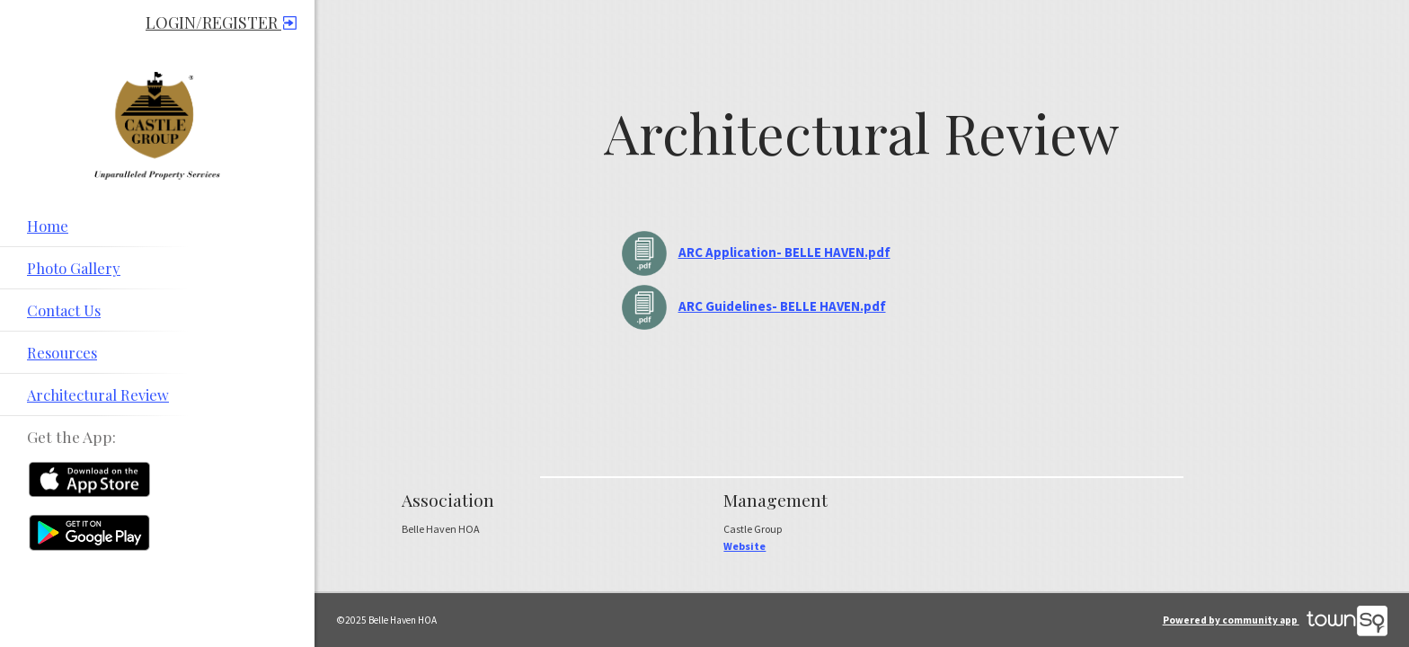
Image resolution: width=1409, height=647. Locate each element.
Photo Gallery (73, 268)
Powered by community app (1275, 620)
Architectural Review (98, 394)
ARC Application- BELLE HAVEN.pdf (784, 252)
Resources (62, 352)
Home (47, 225)
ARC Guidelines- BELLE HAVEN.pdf (782, 306)
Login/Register (221, 22)
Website (744, 546)
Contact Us (64, 310)
